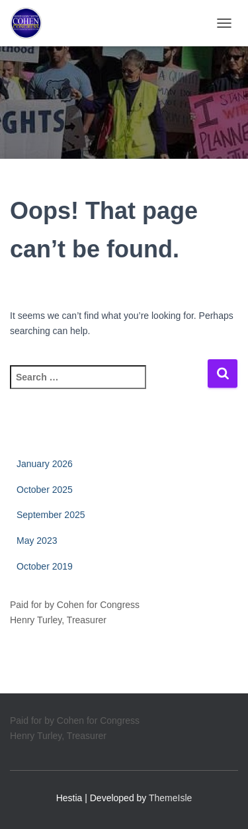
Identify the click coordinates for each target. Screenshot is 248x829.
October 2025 (45, 489)
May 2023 (37, 540)
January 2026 (45, 463)
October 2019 (45, 566)
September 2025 (51, 514)
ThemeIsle (170, 798)
